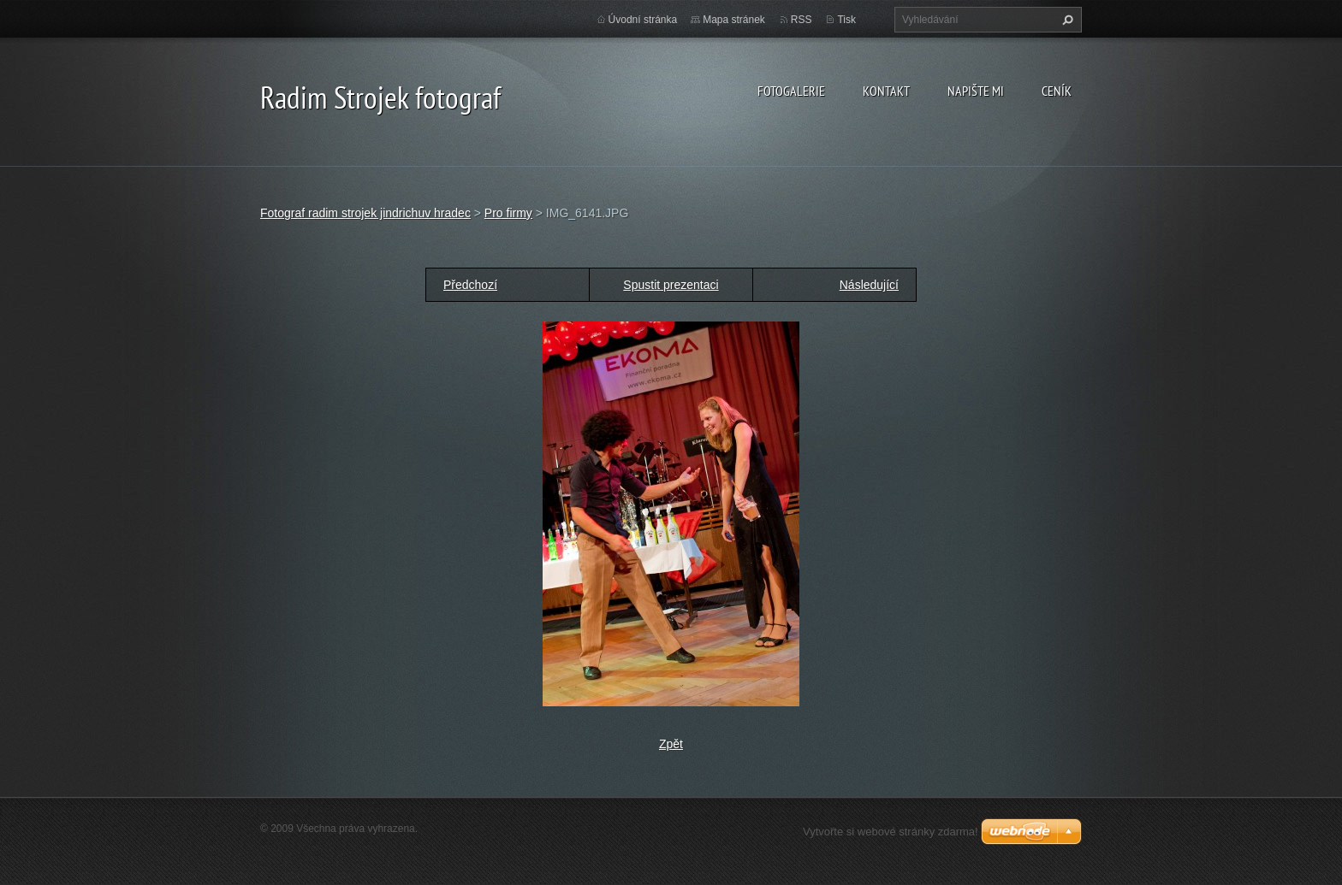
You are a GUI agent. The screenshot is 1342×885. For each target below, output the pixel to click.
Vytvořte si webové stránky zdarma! (890, 831)
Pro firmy (508, 213)
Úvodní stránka (643, 20)
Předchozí (470, 285)
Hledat (1065, 19)
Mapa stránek (734, 20)
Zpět (671, 744)
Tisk (846, 20)
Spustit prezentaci (670, 285)
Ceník (1057, 90)
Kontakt (886, 90)
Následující (869, 285)
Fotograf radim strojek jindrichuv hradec (365, 213)
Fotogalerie (791, 90)
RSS (801, 20)
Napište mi (975, 90)
